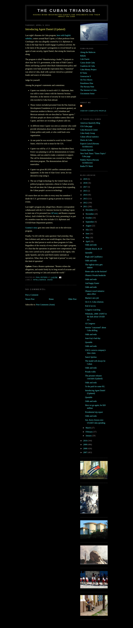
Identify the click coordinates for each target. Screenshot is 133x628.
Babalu (83, 56)
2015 (85, 191)
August (89, 226)
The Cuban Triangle (66, 10)
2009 (85, 444)
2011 (85, 206)
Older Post (72, 299)
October (89, 218)
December (90, 210)
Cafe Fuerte (84, 59)
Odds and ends (91, 245)
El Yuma (83, 73)
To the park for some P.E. (95, 386)
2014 (85, 195)
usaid (50, 280)
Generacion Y (85, 76)
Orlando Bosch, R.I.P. (93, 249)
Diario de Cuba (86, 140)
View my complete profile (93, 111)
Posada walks (90, 372)
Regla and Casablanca (93, 257)
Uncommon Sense (87, 93)
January (89, 436)
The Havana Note (87, 87)
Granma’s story (31, 228)
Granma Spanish (86, 150)
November (90, 214)
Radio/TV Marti (86, 166)
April (88, 241)
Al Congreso (90, 323)
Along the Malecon (87, 52)
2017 (85, 187)
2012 (85, 203)
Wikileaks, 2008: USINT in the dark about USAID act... (96, 317)
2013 (85, 199)
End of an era (90, 306)
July (87, 230)
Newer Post (29, 299)
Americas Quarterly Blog (90, 123)
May (88, 237)
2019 (85, 179)
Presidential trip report (94, 412)
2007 (85, 452)
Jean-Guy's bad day (92, 338)
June (88, 233)
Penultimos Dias (86, 83)
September (90, 222)
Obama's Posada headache (95, 275)
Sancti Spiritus (91, 357)
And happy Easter (92, 283)
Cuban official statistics (89, 137)
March (88, 428)
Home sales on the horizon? (96, 271)
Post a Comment (31, 295)
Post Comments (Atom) (45, 305)
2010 (85, 441)
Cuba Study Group (87, 133)
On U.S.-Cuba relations (94, 302)
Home (51, 299)
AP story (54, 213)
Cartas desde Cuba (87, 63)
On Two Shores (86, 80)
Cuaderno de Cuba (87, 66)
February (89, 432)
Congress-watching (92, 310)
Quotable (88, 253)
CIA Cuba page (86, 126)
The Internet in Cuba (88, 90)
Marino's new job (92, 298)
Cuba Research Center (89, 130)
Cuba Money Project (88, 69)
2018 (85, 183)
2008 (85, 448)
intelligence (39, 280)
